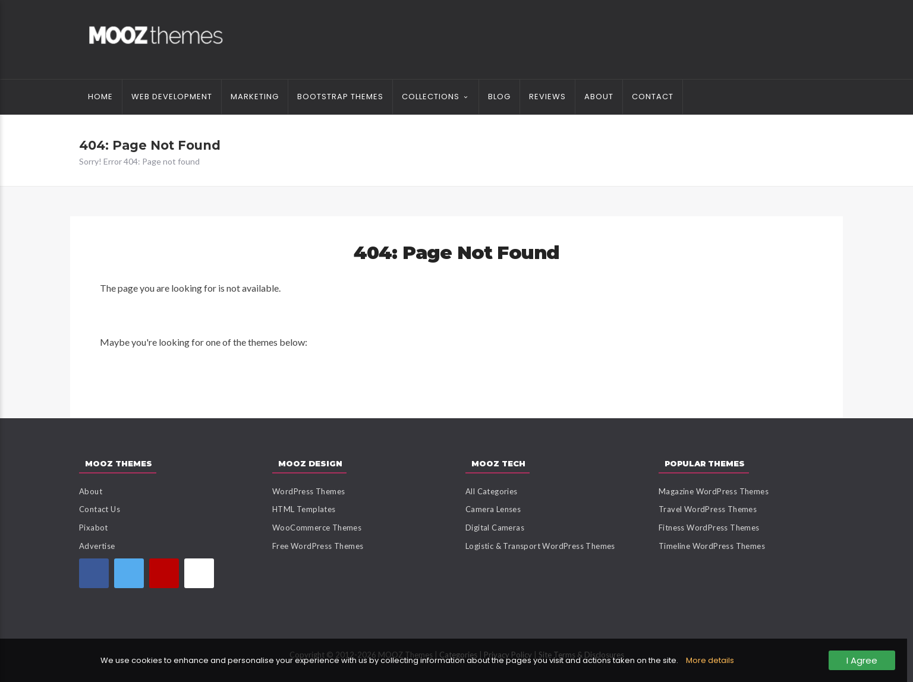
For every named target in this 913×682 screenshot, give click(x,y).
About (598, 96)
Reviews (547, 96)
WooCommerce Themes (316, 527)
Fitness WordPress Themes (709, 527)
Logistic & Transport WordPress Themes (540, 546)
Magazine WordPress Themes (714, 491)
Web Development (171, 96)
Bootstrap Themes (340, 96)
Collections (430, 96)
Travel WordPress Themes (708, 509)
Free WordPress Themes (317, 546)
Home (100, 96)
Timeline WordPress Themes (712, 546)
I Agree (861, 660)
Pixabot (93, 527)
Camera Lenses (493, 509)
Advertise (97, 546)
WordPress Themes (308, 491)
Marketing (255, 96)
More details (710, 660)
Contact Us (99, 509)
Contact (652, 96)
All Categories (491, 491)
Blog (499, 96)
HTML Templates (304, 509)
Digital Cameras (494, 527)
